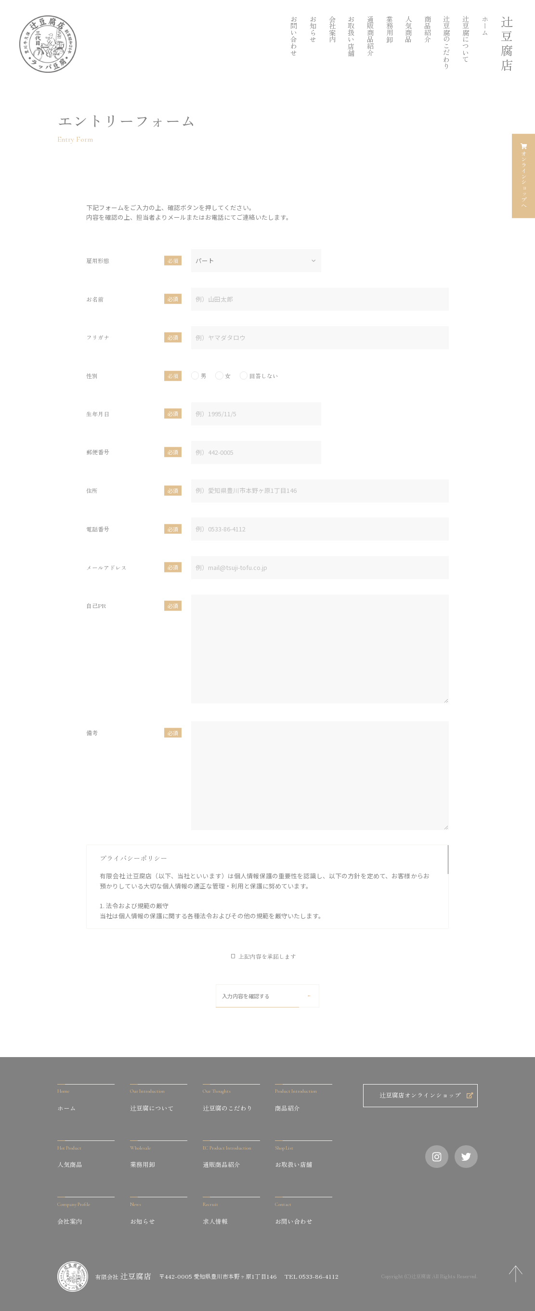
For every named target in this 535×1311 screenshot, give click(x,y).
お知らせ (312, 28)
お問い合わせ (293, 35)
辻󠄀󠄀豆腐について (465, 39)
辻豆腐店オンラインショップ (425, 1094)
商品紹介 (427, 28)
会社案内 (332, 28)
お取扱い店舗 (350, 35)
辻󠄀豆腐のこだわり (446, 42)
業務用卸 (389, 28)
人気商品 (408, 28)
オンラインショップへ (524, 176)
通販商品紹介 (370, 35)
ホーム (484, 25)
